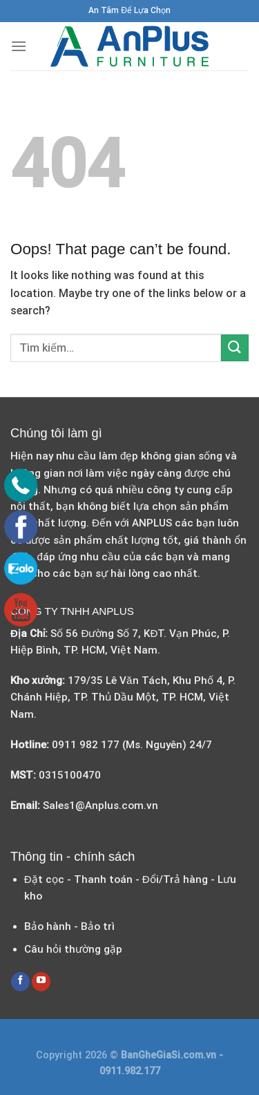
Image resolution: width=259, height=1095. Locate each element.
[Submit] (235, 347)
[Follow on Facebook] (20, 981)
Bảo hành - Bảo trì (69, 926)
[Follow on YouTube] (41, 981)
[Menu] (18, 46)
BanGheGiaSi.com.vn (170, 1055)
